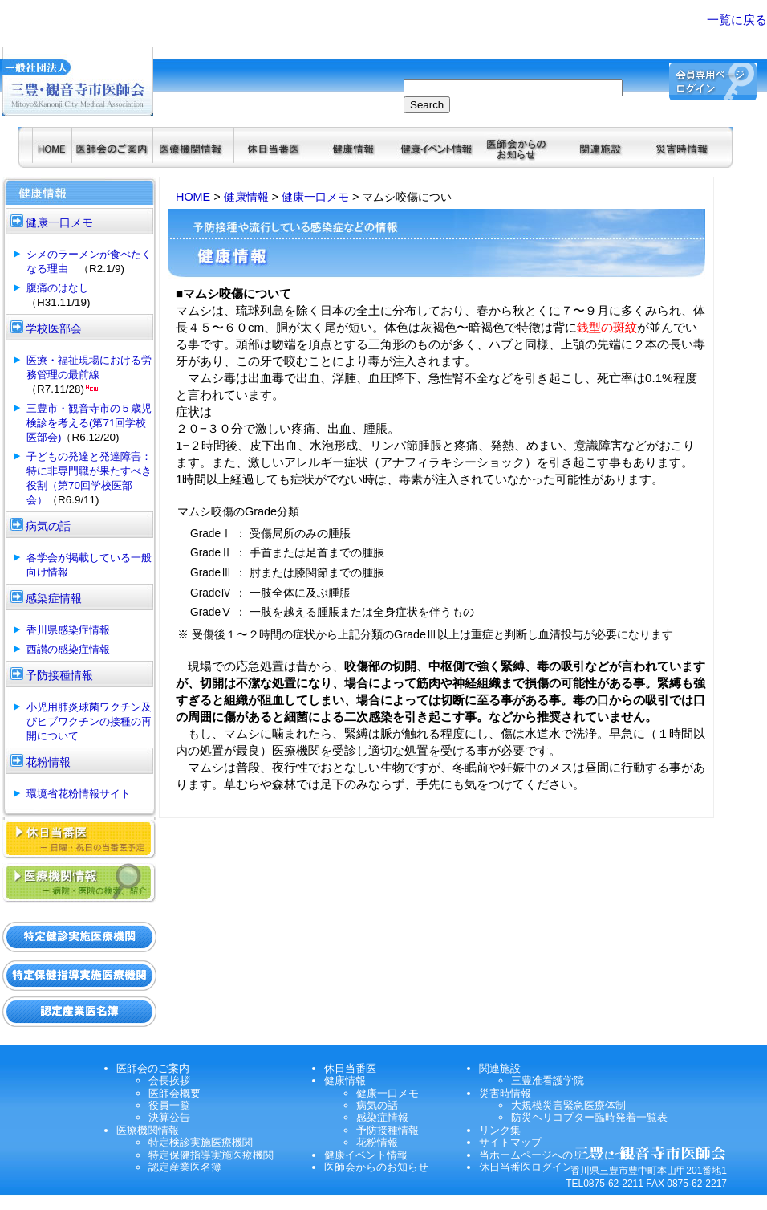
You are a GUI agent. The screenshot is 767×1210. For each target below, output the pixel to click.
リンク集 (500, 1130)
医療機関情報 (147, 1130)
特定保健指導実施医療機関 (211, 1155)
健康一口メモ (315, 196)
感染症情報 (382, 1117)
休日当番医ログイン (526, 1167)
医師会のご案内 (152, 1068)
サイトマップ (510, 1142)
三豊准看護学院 (547, 1080)
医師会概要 (174, 1093)
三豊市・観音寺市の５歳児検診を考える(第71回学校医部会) (89, 422)
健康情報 (246, 196)
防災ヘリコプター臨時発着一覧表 (589, 1117)
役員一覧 (169, 1105)
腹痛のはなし (57, 288)
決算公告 (169, 1117)
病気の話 (377, 1105)
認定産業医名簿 (184, 1167)
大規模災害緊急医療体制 (568, 1105)
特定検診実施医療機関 (200, 1142)
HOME (193, 196)
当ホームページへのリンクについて (562, 1155)
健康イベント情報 (366, 1155)
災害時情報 (505, 1093)
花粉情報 (377, 1142)
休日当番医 (350, 1068)
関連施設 (500, 1068)
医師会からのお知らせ (376, 1167)
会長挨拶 (169, 1080)
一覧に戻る (737, 19)
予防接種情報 (387, 1130)
